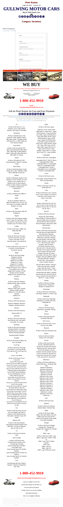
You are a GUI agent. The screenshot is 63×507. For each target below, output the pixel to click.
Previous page (5, 30)
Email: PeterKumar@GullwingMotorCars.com (31, 478)
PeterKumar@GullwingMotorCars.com (18, 115)
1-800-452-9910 (31, 101)
